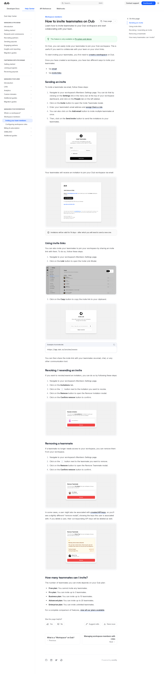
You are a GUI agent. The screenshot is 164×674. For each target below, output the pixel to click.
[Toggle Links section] (17, 87)
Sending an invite (136, 23)
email (54, 69)
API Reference (44, 9)
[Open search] (82, 3)
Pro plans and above (83, 39)
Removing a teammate (137, 34)
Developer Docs (11, 9)
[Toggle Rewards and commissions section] (17, 34)
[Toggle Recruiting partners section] (17, 38)
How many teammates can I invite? (142, 37)
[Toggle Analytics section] (17, 90)
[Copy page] (106, 21)
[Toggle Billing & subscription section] (17, 128)
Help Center (28, 9)
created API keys (98, 512)
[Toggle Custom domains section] (17, 94)
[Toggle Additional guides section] (17, 98)
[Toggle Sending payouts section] (17, 41)
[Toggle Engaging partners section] (17, 45)
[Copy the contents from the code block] (114, 344)
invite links (56, 73)
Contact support (132, 3)
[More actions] (115, 21)
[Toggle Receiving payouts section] (17, 71)
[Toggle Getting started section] (17, 30)
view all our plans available (92, 610)
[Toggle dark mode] (158, 3)
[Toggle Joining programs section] (17, 68)
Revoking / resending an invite (140, 30)
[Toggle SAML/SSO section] (17, 132)
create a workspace (98, 55)
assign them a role (94, 107)
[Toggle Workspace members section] (17, 117)
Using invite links (135, 26)
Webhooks (59, 9)
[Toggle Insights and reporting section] (17, 49)
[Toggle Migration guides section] (17, 53)
